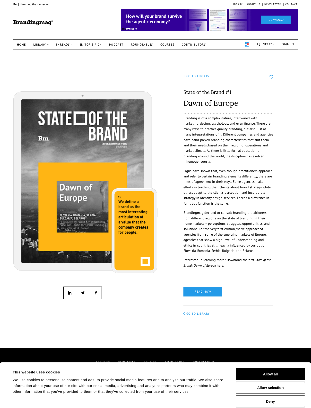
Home (21, 44)
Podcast (116, 44)
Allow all (270, 350)
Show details (240, 398)
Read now (203, 291)
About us (253, 4)
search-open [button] (266, 44)
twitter (83, 293)
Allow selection (270, 364)
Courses (167, 44)
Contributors (194, 44)
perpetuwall (247, 44)
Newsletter (272, 4)
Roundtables (142, 44)
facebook (95, 293)
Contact (291, 4)
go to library (198, 76)
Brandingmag (33, 22)
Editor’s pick (90, 44)
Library (237, 4)
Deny (270, 377)
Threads (63, 44)
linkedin (70, 293)
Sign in (288, 44)
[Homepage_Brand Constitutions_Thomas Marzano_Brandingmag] (209, 20)
